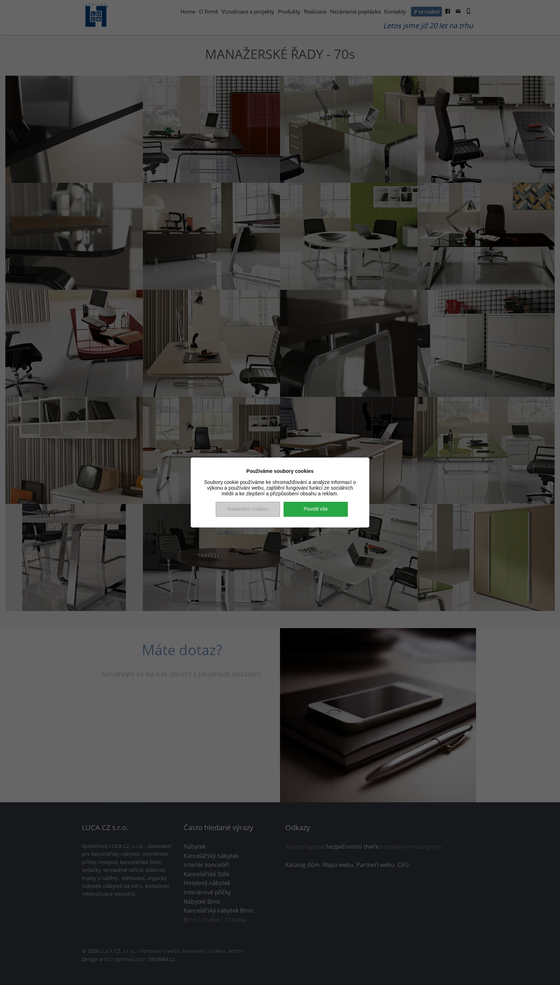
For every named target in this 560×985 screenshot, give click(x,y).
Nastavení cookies (248, 509)
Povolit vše (316, 509)
